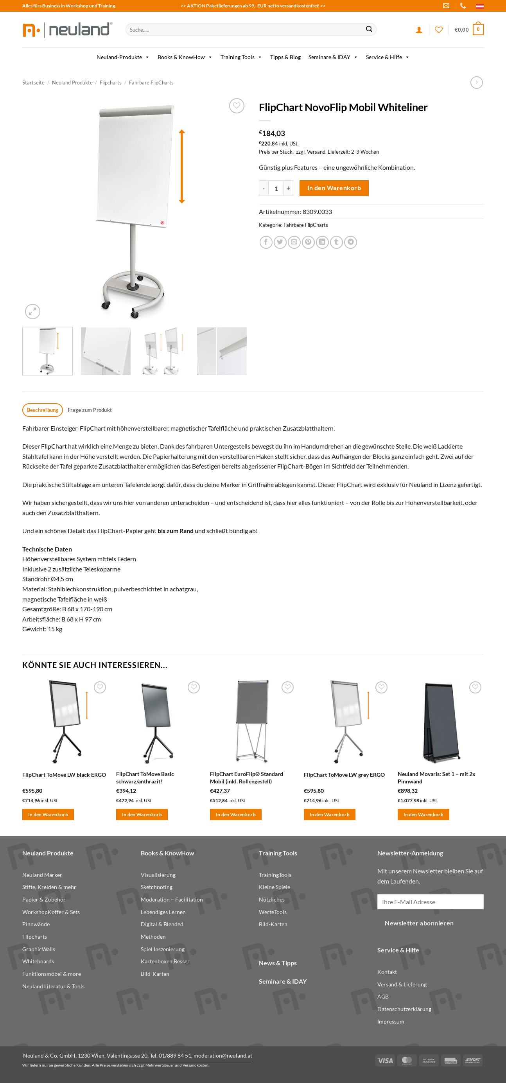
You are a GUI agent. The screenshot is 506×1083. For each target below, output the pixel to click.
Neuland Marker (42, 874)
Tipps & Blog (285, 57)
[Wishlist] (439, 29)
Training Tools (241, 57)
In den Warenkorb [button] (48, 814)
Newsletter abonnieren (419, 923)
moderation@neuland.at (223, 1055)
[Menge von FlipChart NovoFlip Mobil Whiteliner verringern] (263, 188)
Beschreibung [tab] (43, 410)
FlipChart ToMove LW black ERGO (64, 774)
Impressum (390, 1021)
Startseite (33, 82)
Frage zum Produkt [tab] (90, 410)
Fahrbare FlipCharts (151, 82)
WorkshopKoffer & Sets (51, 912)
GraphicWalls (38, 949)
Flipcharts (111, 82)
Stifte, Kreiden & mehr (49, 887)
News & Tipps (278, 962)
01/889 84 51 (175, 1055)
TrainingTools (275, 874)
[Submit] (369, 29)
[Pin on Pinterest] (308, 242)
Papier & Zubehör (44, 899)
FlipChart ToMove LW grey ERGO (344, 774)
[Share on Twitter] (280, 242)
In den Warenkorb (334, 187)
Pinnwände (36, 924)
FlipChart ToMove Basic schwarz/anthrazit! (145, 777)
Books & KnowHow (185, 57)
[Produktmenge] (276, 188)
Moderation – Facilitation (172, 899)
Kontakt (387, 971)
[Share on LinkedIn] (322, 242)
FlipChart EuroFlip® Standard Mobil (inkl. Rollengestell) (246, 777)
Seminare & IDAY (333, 57)
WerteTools (273, 912)
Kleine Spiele (274, 887)
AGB (383, 996)
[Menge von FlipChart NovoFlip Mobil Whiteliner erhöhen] (288, 188)
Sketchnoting (156, 887)
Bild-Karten (155, 973)
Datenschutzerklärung (404, 1009)
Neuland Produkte (72, 82)
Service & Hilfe (388, 57)
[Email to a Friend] (294, 242)
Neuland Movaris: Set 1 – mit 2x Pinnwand (436, 777)
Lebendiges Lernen (163, 912)
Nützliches (272, 899)
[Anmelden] (419, 29)
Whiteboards (38, 961)
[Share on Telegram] (350, 242)
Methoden (153, 936)
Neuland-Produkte (123, 57)
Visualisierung (158, 874)
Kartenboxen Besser (165, 961)
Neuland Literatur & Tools (53, 986)
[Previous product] (476, 82)
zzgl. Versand (310, 152)
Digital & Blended (162, 924)
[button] (469, 30)
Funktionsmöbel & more (51, 973)
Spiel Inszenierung (163, 949)
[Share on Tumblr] (336, 242)
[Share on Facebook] (266, 242)
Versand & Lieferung (402, 984)
